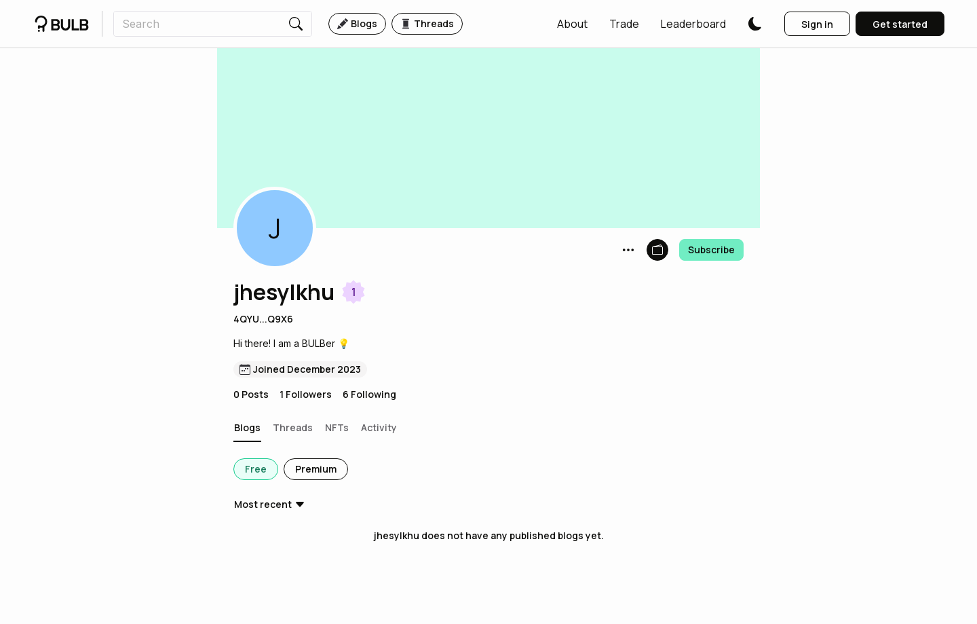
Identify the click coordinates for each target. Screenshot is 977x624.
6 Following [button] (369, 394)
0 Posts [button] (251, 394)
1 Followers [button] (306, 394)
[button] (572, 24)
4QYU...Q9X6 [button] (263, 318)
